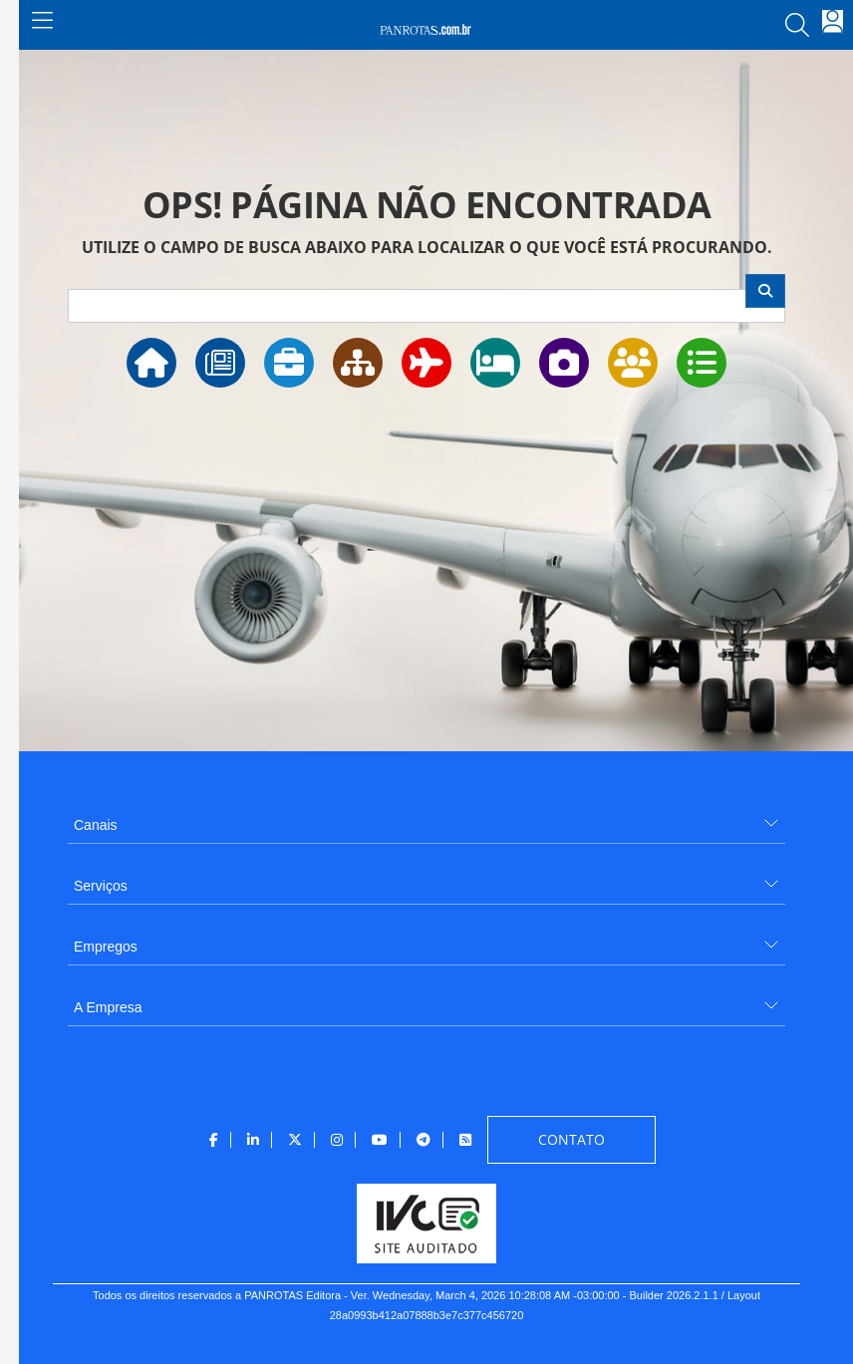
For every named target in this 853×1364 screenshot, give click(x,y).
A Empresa (108, 1007)
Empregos (106, 947)
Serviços (101, 886)
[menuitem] (426, 817)
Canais (96, 825)
